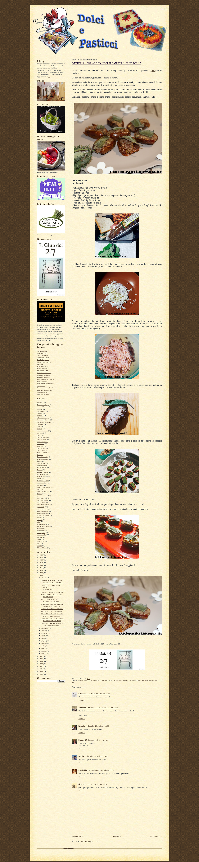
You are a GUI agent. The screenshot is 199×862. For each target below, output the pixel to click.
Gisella (81, 756)
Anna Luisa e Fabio (86, 707)
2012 (41, 666)
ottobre (43, 630)
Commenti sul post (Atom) (89, 841)
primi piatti (40, 507)
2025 (41, 557)
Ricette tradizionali (43, 513)
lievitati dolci (41, 474)
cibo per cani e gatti (43, 418)
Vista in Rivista (42, 548)
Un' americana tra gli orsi (45, 388)
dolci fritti (40, 446)
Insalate (39, 470)
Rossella (82, 726)
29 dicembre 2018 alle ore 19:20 (95, 784)
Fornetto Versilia (42, 457)
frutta (39, 461)
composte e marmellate (44, 422)
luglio (43, 638)
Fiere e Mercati (42, 452)
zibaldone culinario (43, 394)
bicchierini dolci (42, 407)
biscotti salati (41, 411)
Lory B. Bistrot (42, 381)
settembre (44, 633)
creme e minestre (42, 431)
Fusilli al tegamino (43, 360)
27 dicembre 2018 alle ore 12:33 (97, 726)
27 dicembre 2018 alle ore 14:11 (96, 740)
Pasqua (39, 493)
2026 (41, 555)
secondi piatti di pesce (44, 526)
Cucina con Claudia (43, 357)
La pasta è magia (42, 472)
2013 (41, 664)
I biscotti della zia (42, 366)
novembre (44, 628)
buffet (39, 413)
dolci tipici (40, 450)
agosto (43, 635)
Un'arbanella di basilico (44, 390)
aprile (43, 646)
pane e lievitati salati (43, 491)
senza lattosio (41, 535)
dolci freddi (40, 444)
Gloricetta (40, 364)
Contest (39, 426)
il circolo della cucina (44, 373)
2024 (41, 560)
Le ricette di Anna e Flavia (45, 379)
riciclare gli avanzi (43, 515)
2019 (41, 573)
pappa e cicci (41, 386)
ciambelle (40, 415)
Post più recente (77, 836)
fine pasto (40, 455)
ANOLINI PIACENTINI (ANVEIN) (52, 592)
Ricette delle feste (42, 511)
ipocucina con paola (43, 375)
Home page (116, 836)
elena (81, 784)
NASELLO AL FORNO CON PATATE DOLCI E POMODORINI (50, 587)
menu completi (42, 483)
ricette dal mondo (42, 509)
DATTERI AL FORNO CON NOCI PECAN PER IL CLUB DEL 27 (106, 63)
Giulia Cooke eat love (44, 362)
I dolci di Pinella (42, 368)
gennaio (44, 653)
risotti (39, 517)
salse (38, 522)
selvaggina (40, 528)
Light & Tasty (41, 476)
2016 (41, 658)
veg (38, 543)
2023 (41, 562)
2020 (41, 570)
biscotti (39, 409)
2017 (41, 656)
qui (49, 76)
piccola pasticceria (43, 504)
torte (38, 539)
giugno (43, 641)
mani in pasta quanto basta (45, 383)
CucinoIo (82, 693)
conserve (40, 424)
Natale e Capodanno (43, 487)
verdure (39, 545)
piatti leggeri (41, 498)
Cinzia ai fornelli (42, 355)
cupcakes (40, 433)
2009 (41, 674)
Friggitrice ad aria (42, 459)
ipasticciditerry (84, 770)
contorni (39, 428)
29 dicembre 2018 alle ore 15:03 (102, 770)
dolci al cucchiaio (42, 437)
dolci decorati (41, 439)
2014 (41, 661)
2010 (41, 671)
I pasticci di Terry (42, 370)
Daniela (81, 740)
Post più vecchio (156, 836)
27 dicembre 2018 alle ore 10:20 (98, 693)
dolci (38, 435)
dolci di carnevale (42, 442)
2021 (41, 568)
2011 (41, 669)
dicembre (44, 578)
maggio (43, 643)
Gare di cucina (41, 463)
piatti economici (42, 496)
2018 (41, 575)
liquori (39, 478)
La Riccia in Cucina (43, 377)
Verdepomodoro (42, 392)
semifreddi (40, 530)
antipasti (40, 402)
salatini (39, 520)
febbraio (44, 651)
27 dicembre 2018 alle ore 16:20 (96, 756)
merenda (40, 485)
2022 (41, 565)
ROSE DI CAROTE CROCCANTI (52, 609)
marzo (43, 648)
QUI (153, 70)
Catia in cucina (42, 353)
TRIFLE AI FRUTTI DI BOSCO (51, 611)
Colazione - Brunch (43, 420)
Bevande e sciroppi (43, 405)
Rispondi (82, 700)
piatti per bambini (42, 500)
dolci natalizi (41, 448)
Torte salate (40, 541)
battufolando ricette (43, 351)
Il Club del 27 (41, 467)
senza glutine (41, 533)
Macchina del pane (43, 480)
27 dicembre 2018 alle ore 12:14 (106, 707)
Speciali (39, 537)
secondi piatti (41, 524)
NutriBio (40, 489)
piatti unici (40, 502)
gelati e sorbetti (42, 465)
